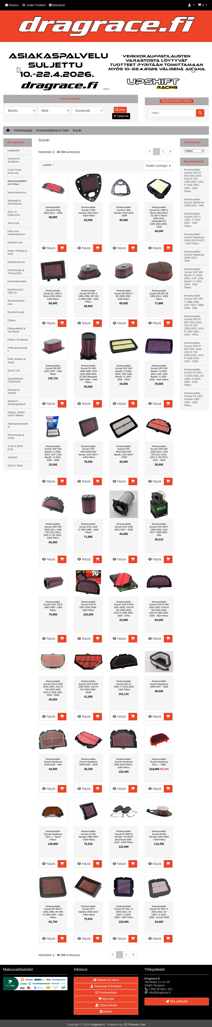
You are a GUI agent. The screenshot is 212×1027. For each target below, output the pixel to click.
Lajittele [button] (47, 165)
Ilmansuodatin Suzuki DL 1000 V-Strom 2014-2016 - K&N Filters (53, 294)
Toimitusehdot (106, 992)
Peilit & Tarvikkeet (18, 339)
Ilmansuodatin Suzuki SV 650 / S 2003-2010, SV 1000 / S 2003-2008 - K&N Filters (123, 912)
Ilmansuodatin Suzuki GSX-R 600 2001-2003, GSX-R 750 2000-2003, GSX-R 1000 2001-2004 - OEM (53, 688)
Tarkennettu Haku (177, 101)
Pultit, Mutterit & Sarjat (17, 361)
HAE (120, 109)
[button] (191, 5)
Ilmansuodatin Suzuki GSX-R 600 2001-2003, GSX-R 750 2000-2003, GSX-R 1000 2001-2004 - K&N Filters (159, 609)
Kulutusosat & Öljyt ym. (15, 291)
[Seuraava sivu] (170, 151)
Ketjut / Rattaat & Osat (17, 252)
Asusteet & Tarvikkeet (14, 160)
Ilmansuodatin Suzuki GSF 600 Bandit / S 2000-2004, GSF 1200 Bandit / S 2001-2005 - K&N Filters (159, 372)
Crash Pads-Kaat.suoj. (15, 171)
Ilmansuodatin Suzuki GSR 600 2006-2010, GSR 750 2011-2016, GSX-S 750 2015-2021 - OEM (159, 453)
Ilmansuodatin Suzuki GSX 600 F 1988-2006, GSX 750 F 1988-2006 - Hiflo (159, 529)
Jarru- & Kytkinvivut (14, 213)
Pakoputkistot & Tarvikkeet (17, 330)
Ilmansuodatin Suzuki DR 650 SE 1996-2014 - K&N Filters (159, 294)
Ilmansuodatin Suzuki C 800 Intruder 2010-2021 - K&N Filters (88, 211)
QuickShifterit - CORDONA (16, 380)
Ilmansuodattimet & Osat (52, 130)
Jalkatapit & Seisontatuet (15, 202)
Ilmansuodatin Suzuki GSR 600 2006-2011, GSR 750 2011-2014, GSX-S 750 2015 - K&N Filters (52, 531)
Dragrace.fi (97, 1024)
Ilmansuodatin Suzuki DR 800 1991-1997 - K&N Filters (53, 369)
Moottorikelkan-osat (16, 302)
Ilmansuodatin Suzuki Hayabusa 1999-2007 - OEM (159, 684)
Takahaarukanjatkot (18, 425)
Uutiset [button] (106, 1011)
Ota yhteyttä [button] (177, 1001)
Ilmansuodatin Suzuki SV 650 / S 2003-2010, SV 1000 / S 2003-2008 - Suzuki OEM (159, 912)
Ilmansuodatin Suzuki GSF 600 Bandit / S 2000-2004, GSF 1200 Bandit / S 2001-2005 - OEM (52, 453)
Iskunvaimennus (17, 192)
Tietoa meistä (106, 1005)
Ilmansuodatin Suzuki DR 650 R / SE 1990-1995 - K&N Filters (123, 294)
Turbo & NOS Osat (15, 448)
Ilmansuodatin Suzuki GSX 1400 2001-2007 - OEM (123, 527)
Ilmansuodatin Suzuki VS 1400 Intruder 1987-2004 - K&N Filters (193, 399)
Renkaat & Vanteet (14, 391)
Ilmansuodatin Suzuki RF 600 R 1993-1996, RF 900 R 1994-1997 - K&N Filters (53, 912)
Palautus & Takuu (106, 980)
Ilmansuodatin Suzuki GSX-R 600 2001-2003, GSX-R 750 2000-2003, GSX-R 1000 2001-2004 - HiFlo (123, 609)
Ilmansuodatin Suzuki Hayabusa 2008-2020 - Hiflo (53, 762)
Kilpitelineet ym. (17, 262)
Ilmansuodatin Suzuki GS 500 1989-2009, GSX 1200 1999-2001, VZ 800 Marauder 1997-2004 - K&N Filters (88, 374)
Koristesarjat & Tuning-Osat (16, 272)
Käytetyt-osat (15, 242)
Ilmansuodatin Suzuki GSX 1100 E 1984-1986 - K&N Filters (88, 528)
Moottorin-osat (16, 312)
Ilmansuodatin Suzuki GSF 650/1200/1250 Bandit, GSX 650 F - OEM (123, 451)
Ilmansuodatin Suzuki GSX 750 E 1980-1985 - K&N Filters (53, 606)
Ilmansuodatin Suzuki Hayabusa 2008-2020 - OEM (88, 762)
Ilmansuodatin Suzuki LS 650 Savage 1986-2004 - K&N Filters (88, 835)
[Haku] (172, 113)
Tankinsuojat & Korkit (16, 436)
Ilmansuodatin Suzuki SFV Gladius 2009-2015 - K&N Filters (88, 910)
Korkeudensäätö (17, 281)
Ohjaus (12, 320)
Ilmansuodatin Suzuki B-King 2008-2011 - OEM (53, 210)
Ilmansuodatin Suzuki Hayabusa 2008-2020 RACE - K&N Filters (123, 763)
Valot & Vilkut (15, 465)
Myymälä (106, 998)
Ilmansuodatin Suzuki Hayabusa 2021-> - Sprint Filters (53, 835)
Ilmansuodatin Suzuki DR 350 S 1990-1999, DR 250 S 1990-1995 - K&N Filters (88, 296)
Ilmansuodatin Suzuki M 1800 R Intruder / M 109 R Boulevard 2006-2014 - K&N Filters (123, 836)
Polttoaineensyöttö (17, 349)
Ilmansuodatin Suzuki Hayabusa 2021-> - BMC (159, 762)
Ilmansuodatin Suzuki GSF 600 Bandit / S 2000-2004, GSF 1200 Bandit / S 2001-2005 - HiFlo (123, 372)
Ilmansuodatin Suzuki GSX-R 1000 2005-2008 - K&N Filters (88, 606)
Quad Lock (14, 370)
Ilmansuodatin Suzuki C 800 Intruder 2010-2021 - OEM (123, 211)
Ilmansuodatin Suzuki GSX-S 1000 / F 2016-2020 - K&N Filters (124, 685)
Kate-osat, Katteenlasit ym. (17, 233)
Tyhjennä (121, 116)
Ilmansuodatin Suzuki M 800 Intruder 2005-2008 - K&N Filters (159, 835)
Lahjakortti (13, 150)
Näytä (48, 248)
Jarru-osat (13, 223)
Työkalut (12, 457)
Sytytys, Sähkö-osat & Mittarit (17, 414)
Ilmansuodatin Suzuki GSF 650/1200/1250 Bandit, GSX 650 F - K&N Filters (88, 451)
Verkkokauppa (23, 130)
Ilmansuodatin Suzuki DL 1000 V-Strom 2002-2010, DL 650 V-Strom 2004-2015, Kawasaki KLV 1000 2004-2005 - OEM (159, 217)
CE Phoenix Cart (134, 1024)
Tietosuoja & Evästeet (106, 986)
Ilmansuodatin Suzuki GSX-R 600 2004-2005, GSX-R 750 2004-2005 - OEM (88, 686)
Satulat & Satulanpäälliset (17, 403)
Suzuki (77, 130)
